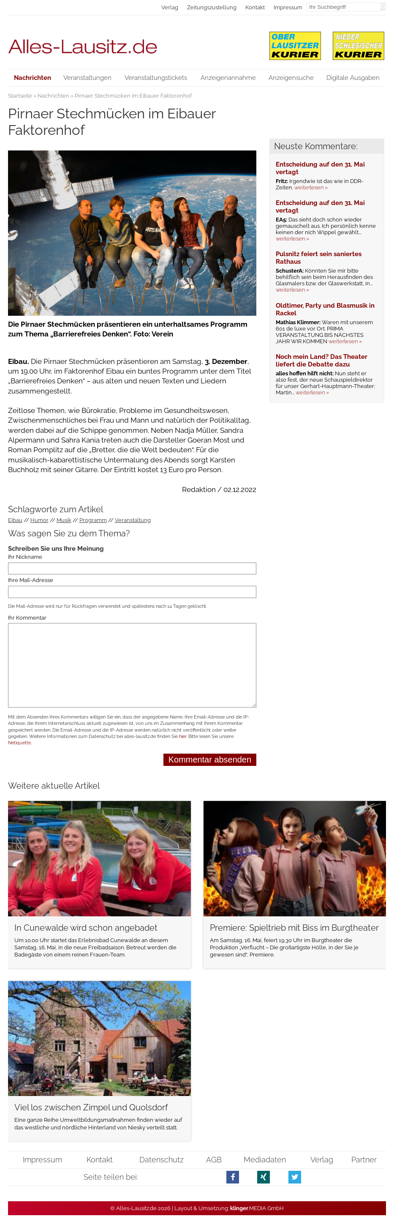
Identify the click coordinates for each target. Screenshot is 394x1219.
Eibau (15, 520)
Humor (39, 520)
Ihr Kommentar (27, 617)
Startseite (20, 96)
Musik (64, 520)
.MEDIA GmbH (257, 1208)
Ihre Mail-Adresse (30, 580)
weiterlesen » (311, 187)
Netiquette (19, 743)
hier (182, 736)
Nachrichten (53, 96)
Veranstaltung (133, 520)
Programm (93, 520)
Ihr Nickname (25, 557)
